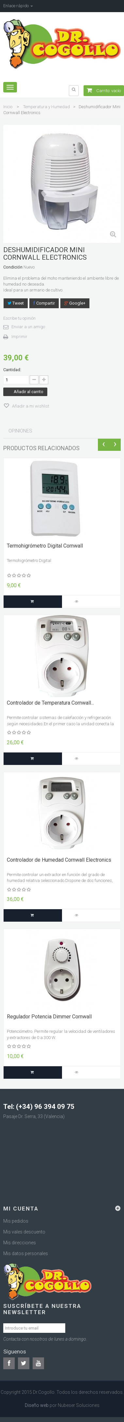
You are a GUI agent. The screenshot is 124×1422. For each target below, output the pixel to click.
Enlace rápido (18, 5)
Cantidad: (12, 369)
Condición (13, 267)
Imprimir (19, 336)
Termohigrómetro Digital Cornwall (45, 546)
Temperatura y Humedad (46, 106)
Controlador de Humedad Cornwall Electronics (59, 860)
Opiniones (20, 431)
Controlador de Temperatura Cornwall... (50, 703)
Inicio (7, 106)
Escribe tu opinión (19, 318)
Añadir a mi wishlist (30, 406)
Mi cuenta (21, 1208)
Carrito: (104, 90)
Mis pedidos (15, 1221)
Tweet (16, 303)
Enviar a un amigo (28, 326)
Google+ (74, 303)
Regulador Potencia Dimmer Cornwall (49, 1017)
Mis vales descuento (24, 1231)
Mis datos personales (25, 1253)
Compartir (44, 303)
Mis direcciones (19, 1242)
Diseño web (37, 1405)
